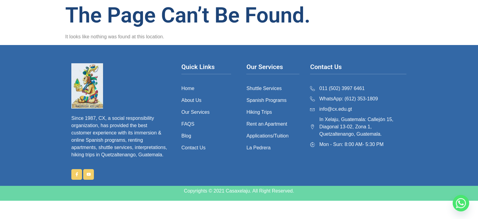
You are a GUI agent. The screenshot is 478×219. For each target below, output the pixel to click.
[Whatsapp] (461, 203)
